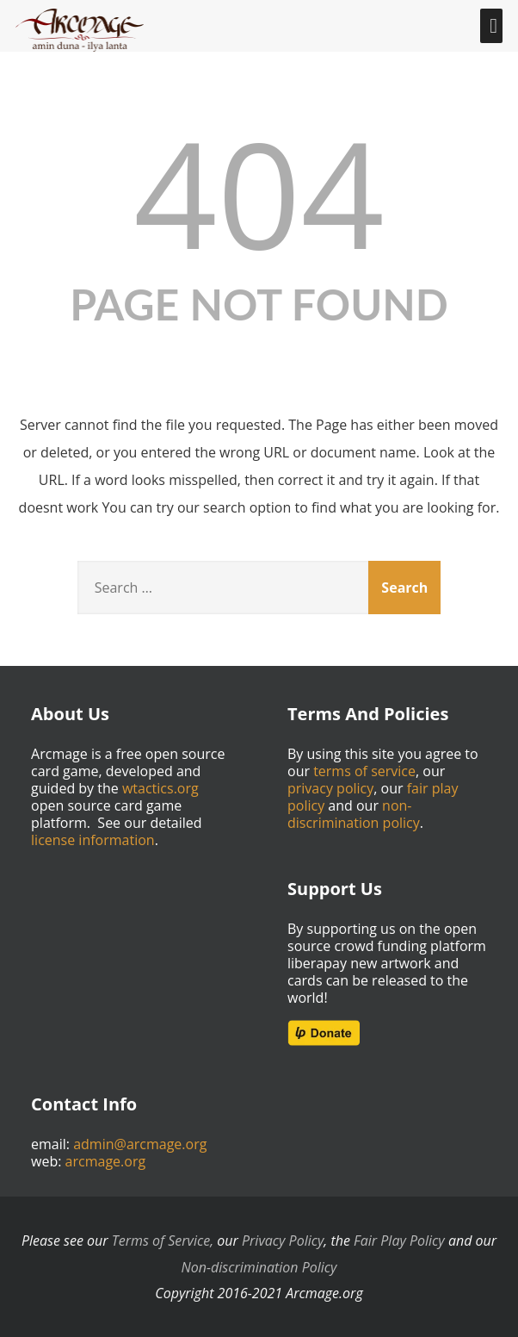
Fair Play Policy (399, 1240)
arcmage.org (105, 1161)
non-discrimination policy (353, 814)
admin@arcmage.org (140, 1144)
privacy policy (330, 788)
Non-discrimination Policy (259, 1267)
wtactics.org (160, 788)
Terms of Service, (162, 1240)
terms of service (364, 771)
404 (259, 192)
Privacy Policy (283, 1240)
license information (93, 839)
